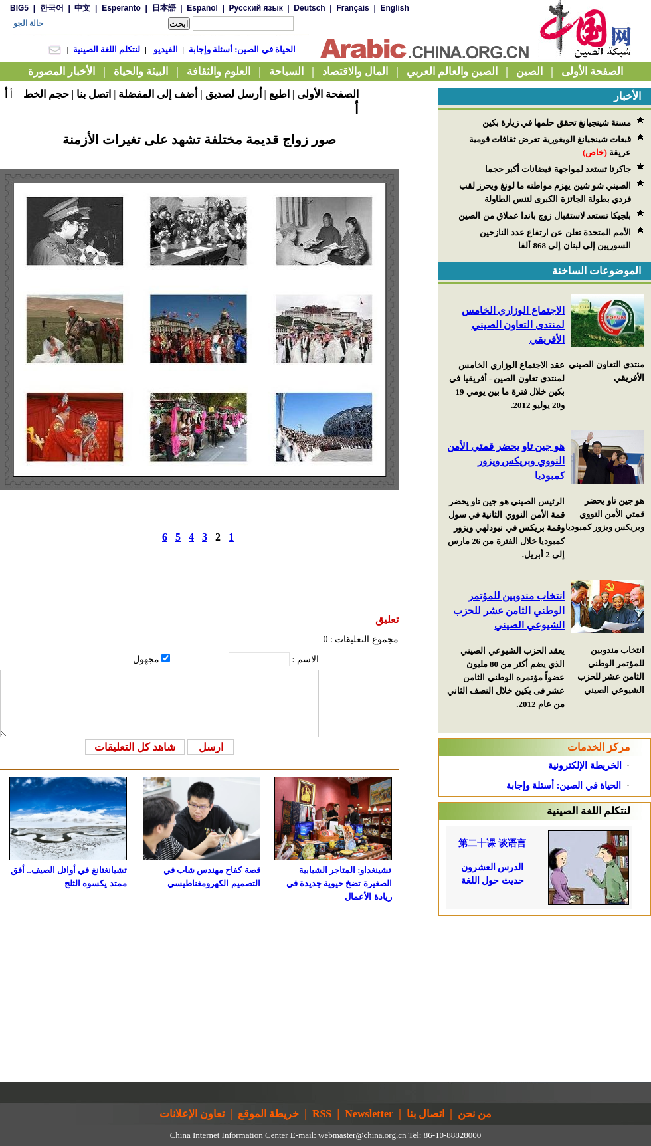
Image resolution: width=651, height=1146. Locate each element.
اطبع (279, 94)
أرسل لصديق (233, 94)
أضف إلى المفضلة (157, 94)
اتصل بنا (93, 94)
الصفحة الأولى (328, 94)
